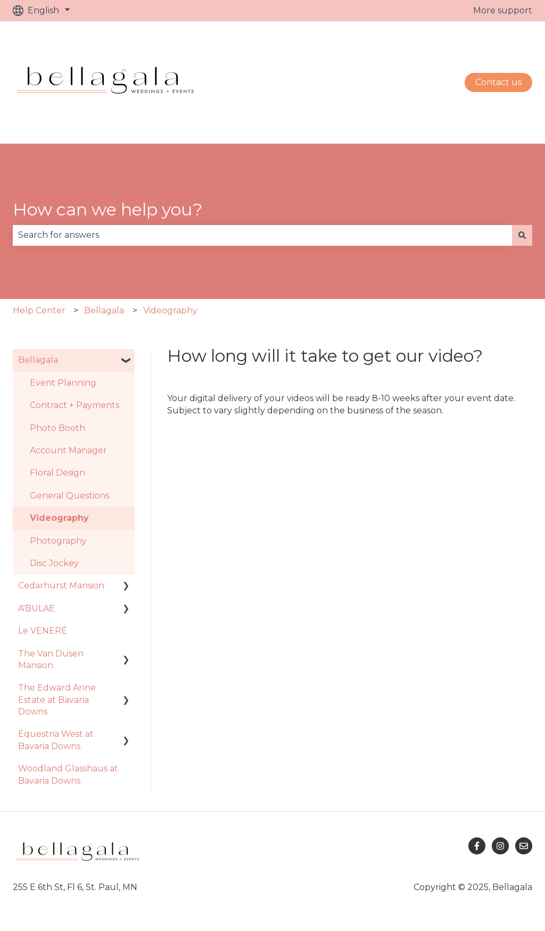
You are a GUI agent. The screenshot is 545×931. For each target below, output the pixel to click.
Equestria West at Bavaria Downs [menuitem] (56, 740)
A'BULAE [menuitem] (36, 608)
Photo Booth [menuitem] (57, 428)
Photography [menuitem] (58, 541)
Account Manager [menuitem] (68, 450)
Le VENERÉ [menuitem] (42, 631)
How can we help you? (107, 209)
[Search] (522, 235)
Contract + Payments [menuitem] (74, 405)
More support (502, 10)
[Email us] (523, 845)
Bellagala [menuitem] (38, 360)
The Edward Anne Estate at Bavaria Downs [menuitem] (57, 700)
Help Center (39, 310)
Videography (170, 310)
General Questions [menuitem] (69, 496)
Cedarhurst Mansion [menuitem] (61, 585)
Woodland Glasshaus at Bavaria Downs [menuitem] (68, 774)
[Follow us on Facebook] (476, 845)
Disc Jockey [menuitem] (54, 563)
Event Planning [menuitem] (63, 383)
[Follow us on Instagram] (500, 845)
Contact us (498, 82)
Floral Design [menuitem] (57, 473)
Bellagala (104, 310)
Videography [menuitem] (59, 518)
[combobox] (262, 235)
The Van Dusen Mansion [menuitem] (51, 659)
